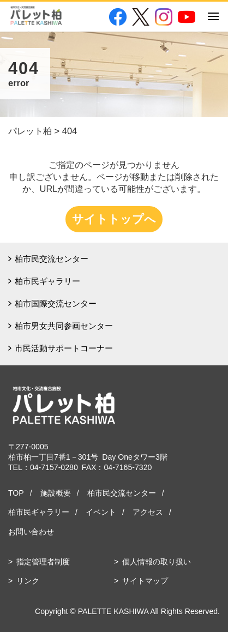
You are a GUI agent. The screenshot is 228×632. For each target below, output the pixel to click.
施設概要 (55, 493)
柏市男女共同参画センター (64, 325)
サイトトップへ (114, 219)
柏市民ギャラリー (47, 281)
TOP (16, 493)
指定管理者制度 (43, 561)
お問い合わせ (31, 531)
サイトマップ (145, 580)
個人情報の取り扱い (156, 561)
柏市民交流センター (51, 258)
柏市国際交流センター (56, 303)
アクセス (148, 512)
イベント (101, 512)
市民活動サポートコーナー (64, 348)
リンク (27, 580)
